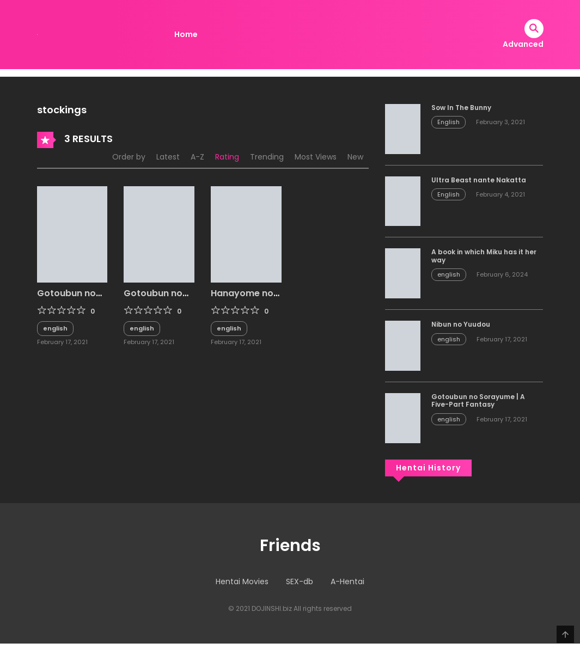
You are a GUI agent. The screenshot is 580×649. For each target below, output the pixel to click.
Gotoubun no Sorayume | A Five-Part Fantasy (478, 400)
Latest (168, 156)
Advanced (523, 44)
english (55, 328)
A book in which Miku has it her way (483, 255)
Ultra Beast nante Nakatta (478, 180)
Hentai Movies (242, 581)
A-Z (197, 156)
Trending (267, 156)
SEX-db (299, 581)
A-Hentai (347, 581)
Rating (227, 156)
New (355, 156)
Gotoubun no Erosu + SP (66, 298)
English (448, 122)
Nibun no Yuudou (460, 324)
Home (186, 34)
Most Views (316, 156)
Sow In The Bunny (461, 107)
